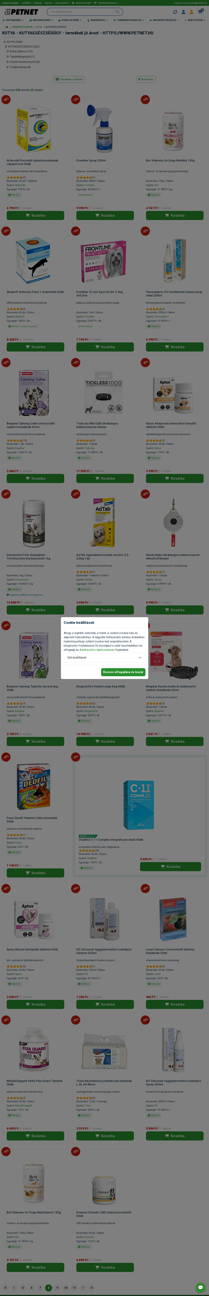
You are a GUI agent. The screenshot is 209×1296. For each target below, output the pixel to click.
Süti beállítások (76, 657)
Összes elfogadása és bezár (123, 672)
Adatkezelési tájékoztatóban (97, 650)
